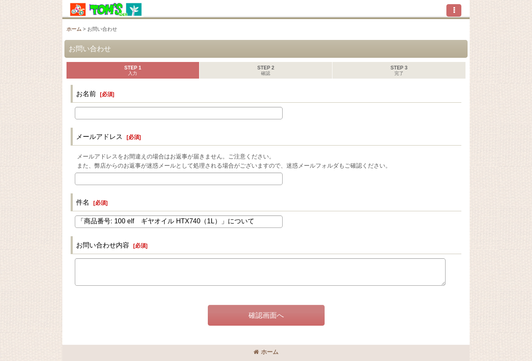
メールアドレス (99, 136)
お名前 (86, 93)
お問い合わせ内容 (102, 245)
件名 (82, 202)
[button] (453, 10)
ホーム (266, 352)
